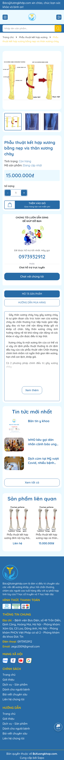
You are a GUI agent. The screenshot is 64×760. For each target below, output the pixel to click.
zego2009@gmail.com (25, 646)
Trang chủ (9, 674)
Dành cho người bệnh (16, 689)
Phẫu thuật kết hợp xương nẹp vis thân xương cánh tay (46, 536)
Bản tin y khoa (38, 421)
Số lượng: (9, 186)
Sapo (41, 757)
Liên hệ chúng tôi (13, 699)
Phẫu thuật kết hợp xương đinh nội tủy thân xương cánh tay (17, 536)
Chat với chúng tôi (32, 276)
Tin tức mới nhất (32, 411)
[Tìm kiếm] (58, 28)
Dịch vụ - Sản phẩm (15, 684)
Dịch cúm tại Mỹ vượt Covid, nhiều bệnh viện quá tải (43, 461)
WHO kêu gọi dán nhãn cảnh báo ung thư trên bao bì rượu (43, 442)
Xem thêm (32, 390)
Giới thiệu (8, 679)
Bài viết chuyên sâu (15, 694)
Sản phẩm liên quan (32, 498)
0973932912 (32, 257)
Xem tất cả (32, 482)
